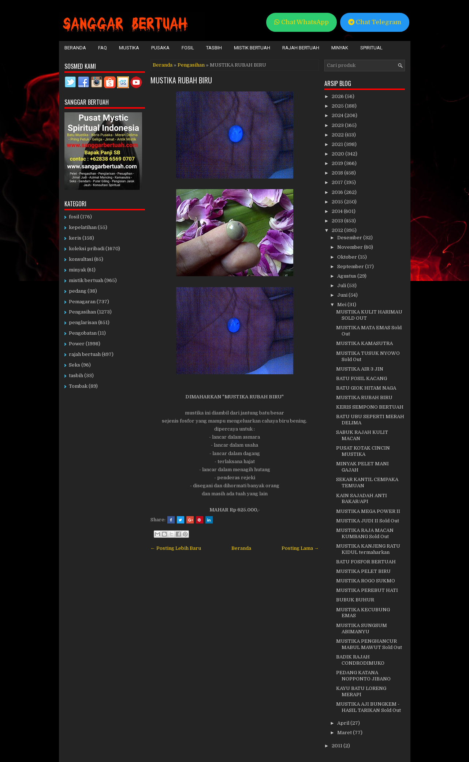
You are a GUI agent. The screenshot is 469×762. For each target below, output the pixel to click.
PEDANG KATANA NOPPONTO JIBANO (363, 676)
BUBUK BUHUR (355, 600)
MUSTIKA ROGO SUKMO (365, 580)
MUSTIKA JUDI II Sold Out (367, 520)
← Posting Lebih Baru (175, 548)
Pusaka (160, 47)
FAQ (102, 47)
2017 (338, 182)
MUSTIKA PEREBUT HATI (367, 590)
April (343, 723)
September (351, 266)
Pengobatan (83, 333)
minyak (77, 270)
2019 (338, 163)
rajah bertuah (85, 354)
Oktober (347, 257)
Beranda (75, 47)
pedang (77, 291)
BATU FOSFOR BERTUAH (366, 561)
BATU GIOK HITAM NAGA (366, 388)
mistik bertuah (86, 280)
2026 (338, 96)
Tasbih (214, 47)
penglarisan (83, 322)
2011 (337, 745)
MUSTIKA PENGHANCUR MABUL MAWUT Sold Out (369, 644)
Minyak (339, 47)
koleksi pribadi (86, 248)
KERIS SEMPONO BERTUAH (369, 407)
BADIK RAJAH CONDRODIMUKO (360, 660)
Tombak (78, 386)
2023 (338, 125)
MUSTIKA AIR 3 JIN (359, 369)
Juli (342, 285)
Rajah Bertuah (300, 47)
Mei (342, 304)
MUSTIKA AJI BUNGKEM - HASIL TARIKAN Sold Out (368, 707)
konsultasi (81, 259)
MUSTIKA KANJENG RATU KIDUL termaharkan (368, 549)
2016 (338, 192)
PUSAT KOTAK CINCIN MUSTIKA (363, 451)
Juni (343, 295)
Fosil (188, 47)
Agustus (347, 276)
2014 (338, 211)
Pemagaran (82, 301)
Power (77, 343)
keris (75, 238)
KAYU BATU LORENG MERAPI (361, 691)
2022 (338, 135)
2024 (338, 115)
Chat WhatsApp (301, 22)
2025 (338, 106)
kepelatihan (83, 227)
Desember (350, 237)
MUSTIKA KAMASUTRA (364, 343)
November (350, 247)
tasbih (76, 375)
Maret (345, 732)
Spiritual (371, 47)
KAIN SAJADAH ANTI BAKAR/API (361, 498)
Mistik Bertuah (252, 47)
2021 (338, 144)
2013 (338, 221)
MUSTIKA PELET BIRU (363, 571)
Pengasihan (191, 65)
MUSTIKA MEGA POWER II (368, 511)
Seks (74, 365)
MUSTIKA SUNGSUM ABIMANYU (361, 628)
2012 (338, 230)
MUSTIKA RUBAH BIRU (181, 80)
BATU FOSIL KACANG (361, 378)
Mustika (129, 47)
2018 (338, 173)
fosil (74, 216)
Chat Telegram (374, 22)
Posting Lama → (300, 548)
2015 (338, 201)
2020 (338, 154)
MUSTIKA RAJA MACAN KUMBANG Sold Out (365, 533)
